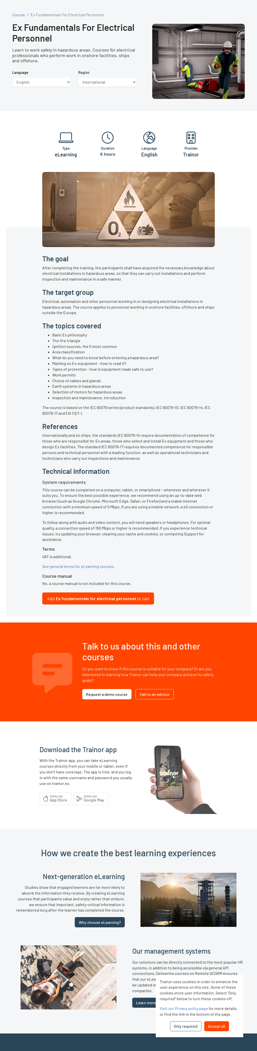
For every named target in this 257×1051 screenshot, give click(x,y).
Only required (186, 1026)
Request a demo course (107, 694)
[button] (98, 598)
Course (18, 14)
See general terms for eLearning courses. (78, 566)
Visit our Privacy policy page (184, 1008)
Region (84, 72)
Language (20, 72)
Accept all (216, 1026)
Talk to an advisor (154, 694)
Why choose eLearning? (100, 922)
